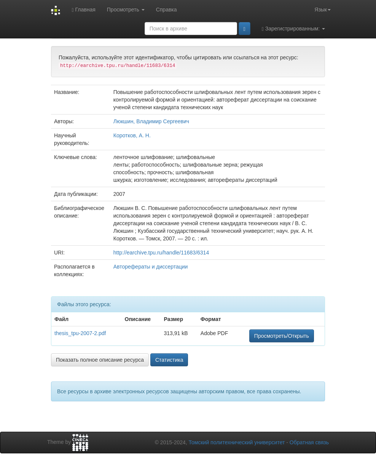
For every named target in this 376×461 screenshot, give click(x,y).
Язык (322, 9)
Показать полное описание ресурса (100, 360)
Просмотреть (126, 9)
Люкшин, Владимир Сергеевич (151, 121)
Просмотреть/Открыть (281, 336)
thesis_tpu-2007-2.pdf (80, 333)
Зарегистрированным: (293, 28)
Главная (83, 9)
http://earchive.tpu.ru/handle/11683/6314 (161, 253)
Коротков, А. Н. (132, 135)
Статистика (169, 360)
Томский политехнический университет (237, 442)
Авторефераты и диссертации (150, 267)
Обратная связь (309, 442)
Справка (166, 9)
